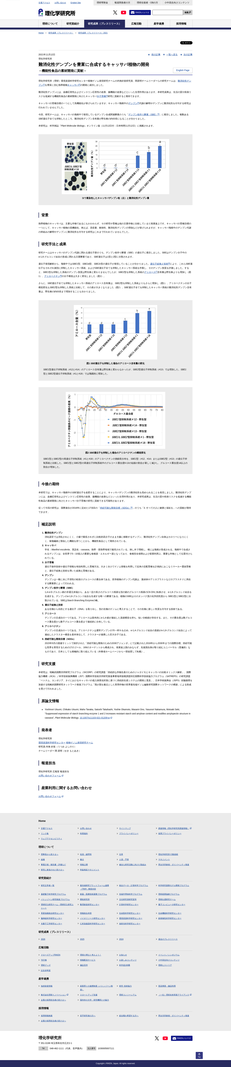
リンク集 (45, 833)
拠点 (82, 859)
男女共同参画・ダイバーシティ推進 (173, 865)
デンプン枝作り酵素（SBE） (143, 114)
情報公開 (84, 865)
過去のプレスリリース (168, 939)
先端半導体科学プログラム (130, 894)
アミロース (151, 272)
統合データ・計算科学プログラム (133, 885)
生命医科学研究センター (129, 913)
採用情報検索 (46, 1016)
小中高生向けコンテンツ (177, 2)
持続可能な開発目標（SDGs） (116, 508)
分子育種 (102, 96)
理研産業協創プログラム (169, 894)
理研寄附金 (102, 2)
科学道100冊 (124, 965)
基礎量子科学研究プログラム (53, 894)
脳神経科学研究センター (51, 918)
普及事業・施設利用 (167, 986)
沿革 (121, 854)
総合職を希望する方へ (128, 1016)
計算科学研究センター (128, 904)
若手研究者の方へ (87, 1016)
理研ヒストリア (165, 965)
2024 (121, 939)
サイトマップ (125, 828)
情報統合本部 (86, 913)
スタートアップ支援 (88, 995)
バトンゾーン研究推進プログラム (55, 899)
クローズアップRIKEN (50, 955)
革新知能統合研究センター (52, 913)
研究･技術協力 (125, 986)
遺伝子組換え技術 (160, 264)
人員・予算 (124, 859)
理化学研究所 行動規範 (168, 854)
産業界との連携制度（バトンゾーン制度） (96, 988)
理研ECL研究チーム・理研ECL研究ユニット (57, 906)
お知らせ (123, 955)
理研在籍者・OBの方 (147, 2)
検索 (186, 12)
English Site (76, 3)
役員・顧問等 (86, 854)
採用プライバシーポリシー (169, 833)
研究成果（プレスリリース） (60, 33)
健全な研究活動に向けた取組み (132, 865)
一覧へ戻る (172, 54)
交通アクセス (44, 3)
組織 (43, 859)
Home (41, 33)
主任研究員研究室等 (128, 899)
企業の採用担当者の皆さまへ (53, 1000)
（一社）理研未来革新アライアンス (175, 995)
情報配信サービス (87, 960)
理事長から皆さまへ (49, 854)
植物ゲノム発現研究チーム (79, 742)
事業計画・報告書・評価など (53, 865)
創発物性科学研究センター (169, 918)
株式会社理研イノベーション (54, 995)
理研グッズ (46, 965)
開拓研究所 (85, 899)
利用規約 (84, 833)
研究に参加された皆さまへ (52, 870)
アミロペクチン (53, 276)
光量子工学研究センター (51, 924)
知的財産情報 (46, 986)
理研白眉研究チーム (167, 899)
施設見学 (84, 965)
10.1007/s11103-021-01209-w (96, 717)
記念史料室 (46, 970)
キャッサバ (74, 85)
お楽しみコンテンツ (128, 960)
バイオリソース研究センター (92, 918)
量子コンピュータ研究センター (171, 904)
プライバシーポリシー (128, 833)
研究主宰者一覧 (47, 885)
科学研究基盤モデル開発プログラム (173, 885)
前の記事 (155, 54)
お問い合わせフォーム (50, 775)
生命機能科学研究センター (169, 913)
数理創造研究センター (89, 904)
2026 (43, 939)
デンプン (133, 103)
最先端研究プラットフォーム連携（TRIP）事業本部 (94, 887)
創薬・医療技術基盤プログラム (93, 894)
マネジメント (164, 859)
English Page (182, 70)
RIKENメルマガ (142, 12)
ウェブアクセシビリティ (51, 839)
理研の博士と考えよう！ (90, 955)
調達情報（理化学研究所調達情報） (175, 828)
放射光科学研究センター (129, 924)
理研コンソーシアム (128, 995)
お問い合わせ (60, 3)
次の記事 (188, 54)
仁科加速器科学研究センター (92, 924)
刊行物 (44, 960)
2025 (82, 939)
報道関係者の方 (122, 2)
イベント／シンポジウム (169, 955)
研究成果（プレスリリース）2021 (93, 33)
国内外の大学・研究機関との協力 (94, 1000)
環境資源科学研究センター (51, 742)
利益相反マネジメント (89, 870)
